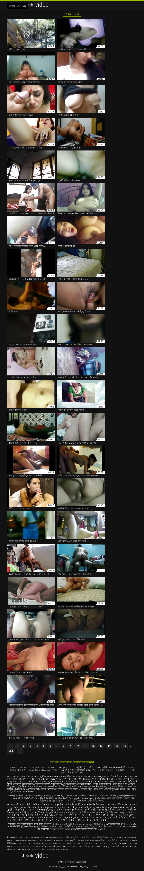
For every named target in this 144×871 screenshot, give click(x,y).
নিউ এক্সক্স (120, 847)
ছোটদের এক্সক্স (88, 847)
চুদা (57, 773)
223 (11, 752)
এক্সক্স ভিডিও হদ (54, 844)
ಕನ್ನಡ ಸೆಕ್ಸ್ (86, 768)
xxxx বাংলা (92, 801)
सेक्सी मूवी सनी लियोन (56, 829)
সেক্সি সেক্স (35, 829)
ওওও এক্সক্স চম (19, 847)
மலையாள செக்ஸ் (91, 824)
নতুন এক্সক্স (110, 847)
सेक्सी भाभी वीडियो (119, 796)
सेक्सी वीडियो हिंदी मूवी (35, 827)
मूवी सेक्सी (12, 824)
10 (77, 747)
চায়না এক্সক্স (77, 847)
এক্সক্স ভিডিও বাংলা (39, 844)
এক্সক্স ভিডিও (112, 841)
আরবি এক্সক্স (69, 838)
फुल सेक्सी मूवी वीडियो (26, 824)
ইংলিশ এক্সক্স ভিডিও (94, 838)
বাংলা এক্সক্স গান (48, 850)
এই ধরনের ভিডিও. (72, 14)
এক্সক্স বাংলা (89, 841)
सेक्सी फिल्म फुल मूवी (53, 827)
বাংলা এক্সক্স (21, 850)
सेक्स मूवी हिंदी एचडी (84, 773)
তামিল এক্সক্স (100, 847)
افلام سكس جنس (89, 867)
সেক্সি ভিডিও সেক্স (107, 801)
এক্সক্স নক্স (80, 841)
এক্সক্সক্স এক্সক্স (116, 844)
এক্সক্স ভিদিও (67, 844)
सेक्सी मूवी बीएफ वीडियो (125, 768)
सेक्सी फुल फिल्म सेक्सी (36, 796)
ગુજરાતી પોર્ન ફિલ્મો (115, 799)
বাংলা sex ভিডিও (17, 770)
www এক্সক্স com (41, 838)
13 (101, 747)
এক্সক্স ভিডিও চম (23, 844)
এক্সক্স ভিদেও (78, 844)
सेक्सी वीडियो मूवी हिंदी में (46, 824)
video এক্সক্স (28, 838)
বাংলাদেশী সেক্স (16, 768)
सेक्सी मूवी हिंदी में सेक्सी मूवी (106, 829)
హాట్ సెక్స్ (123, 829)
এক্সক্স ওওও (33, 841)
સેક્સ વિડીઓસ (61, 801)
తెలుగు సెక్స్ (32, 770)
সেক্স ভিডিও (29, 768)
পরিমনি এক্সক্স (130, 847)
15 (117, 747)
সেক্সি (43, 829)
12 (93, 747)
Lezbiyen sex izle (74, 867)
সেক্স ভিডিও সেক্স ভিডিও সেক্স (101, 827)
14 (109, 747)
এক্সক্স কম (42, 841)
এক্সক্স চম (60, 841)
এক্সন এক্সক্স (126, 844)
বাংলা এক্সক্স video (34, 850)
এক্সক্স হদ (106, 844)
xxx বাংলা (73, 796)
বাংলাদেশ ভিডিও (108, 824)
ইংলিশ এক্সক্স (80, 838)
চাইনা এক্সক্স (57, 847)
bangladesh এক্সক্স (14, 838)
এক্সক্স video (52, 867)
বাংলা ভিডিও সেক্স (85, 829)
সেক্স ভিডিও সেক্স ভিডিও (69, 824)
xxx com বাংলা (28, 799)
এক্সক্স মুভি (88, 844)
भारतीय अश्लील (123, 824)
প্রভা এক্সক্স (11, 850)
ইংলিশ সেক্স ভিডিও (44, 801)
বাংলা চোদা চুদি (96, 770)
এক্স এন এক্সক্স (120, 838)
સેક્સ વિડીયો (82, 770)
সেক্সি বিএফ (41, 768)
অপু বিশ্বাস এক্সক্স (56, 838)
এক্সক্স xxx (11, 841)
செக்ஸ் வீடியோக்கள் (57, 796)
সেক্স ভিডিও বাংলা (100, 768)
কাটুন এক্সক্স (46, 847)
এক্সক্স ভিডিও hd (124, 841)
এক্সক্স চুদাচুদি (70, 841)
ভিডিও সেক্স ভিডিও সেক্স (74, 827)
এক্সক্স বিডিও (100, 841)
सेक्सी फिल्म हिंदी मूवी (77, 801)
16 (124, 747)
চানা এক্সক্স (67, 847)
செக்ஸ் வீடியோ (103, 796)
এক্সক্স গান (51, 841)
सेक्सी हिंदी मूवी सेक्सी (17, 796)
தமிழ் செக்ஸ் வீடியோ (49, 770)
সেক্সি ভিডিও (54, 768)
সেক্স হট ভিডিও (68, 770)
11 (85, 747)
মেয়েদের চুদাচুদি (67, 773)
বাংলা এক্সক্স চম (62, 850)
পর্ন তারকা (71, 829)
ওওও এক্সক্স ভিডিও (33, 847)
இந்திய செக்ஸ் (97, 799)
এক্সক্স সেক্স (97, 844)
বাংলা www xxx (86, 796)
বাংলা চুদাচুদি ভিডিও (71, 768)
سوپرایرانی (62, 867)
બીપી (112, 768)
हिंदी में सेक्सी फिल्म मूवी (62, 799)
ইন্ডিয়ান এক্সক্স (108, 838)
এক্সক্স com (131, 838)
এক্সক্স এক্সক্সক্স (21, 841)
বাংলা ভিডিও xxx (113, 770)
